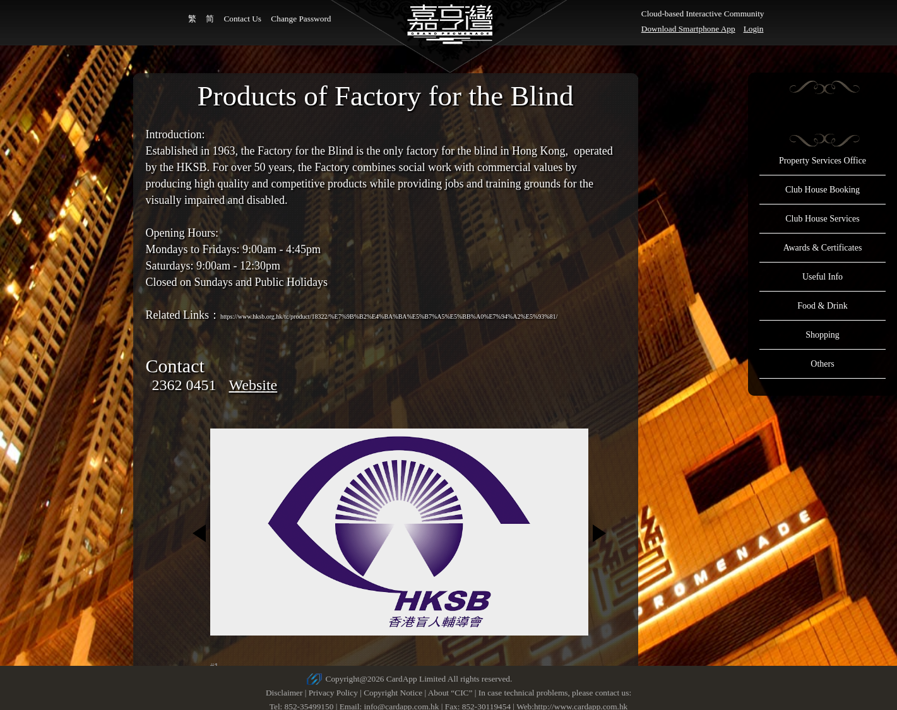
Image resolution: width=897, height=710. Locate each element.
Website (253, 385)
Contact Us (242, 18)
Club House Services (822, 218)
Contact (175, 365)
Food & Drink (822, 306)
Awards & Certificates (822, 247)
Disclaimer (284, 692)
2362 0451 (184, 385)
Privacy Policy (333, 692)
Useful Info (822, 276)
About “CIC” (450, 692)
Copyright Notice (393, 692)
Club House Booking (822, 189)
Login (754, 28)
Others (822, 364)
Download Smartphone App (688, 28)
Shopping (822, 335)
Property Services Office (822, 160)
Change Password (301, 18)
